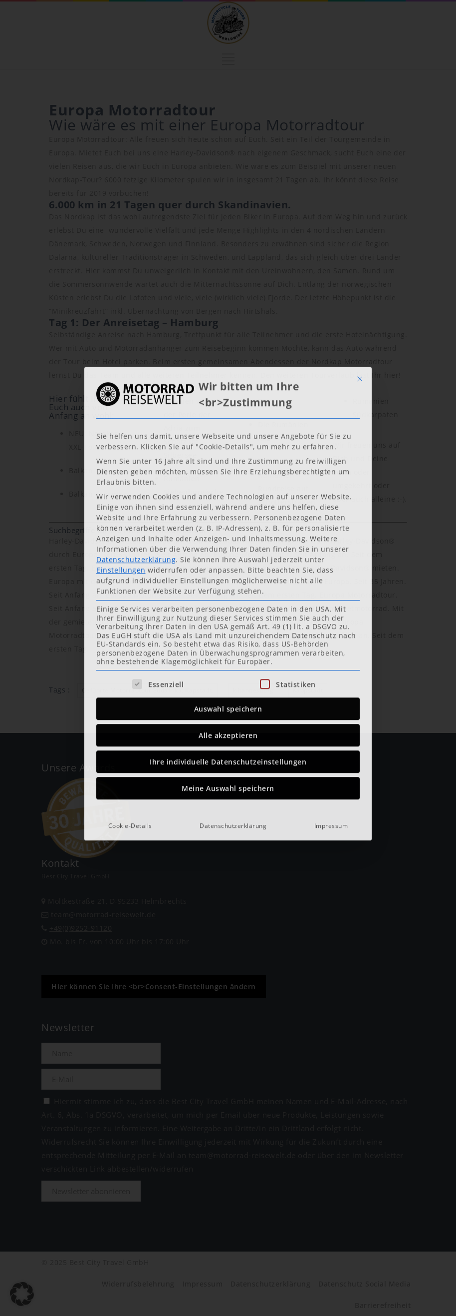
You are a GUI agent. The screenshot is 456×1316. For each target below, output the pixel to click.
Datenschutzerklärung (136, 427)
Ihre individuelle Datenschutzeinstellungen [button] (228, 629)
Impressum (331, 693)
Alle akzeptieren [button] (228, 603)
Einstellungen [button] (121, 437)
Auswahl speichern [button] (228, 576)
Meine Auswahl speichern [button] (228, 655)
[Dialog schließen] (360, 246)
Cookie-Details (130, 693)
